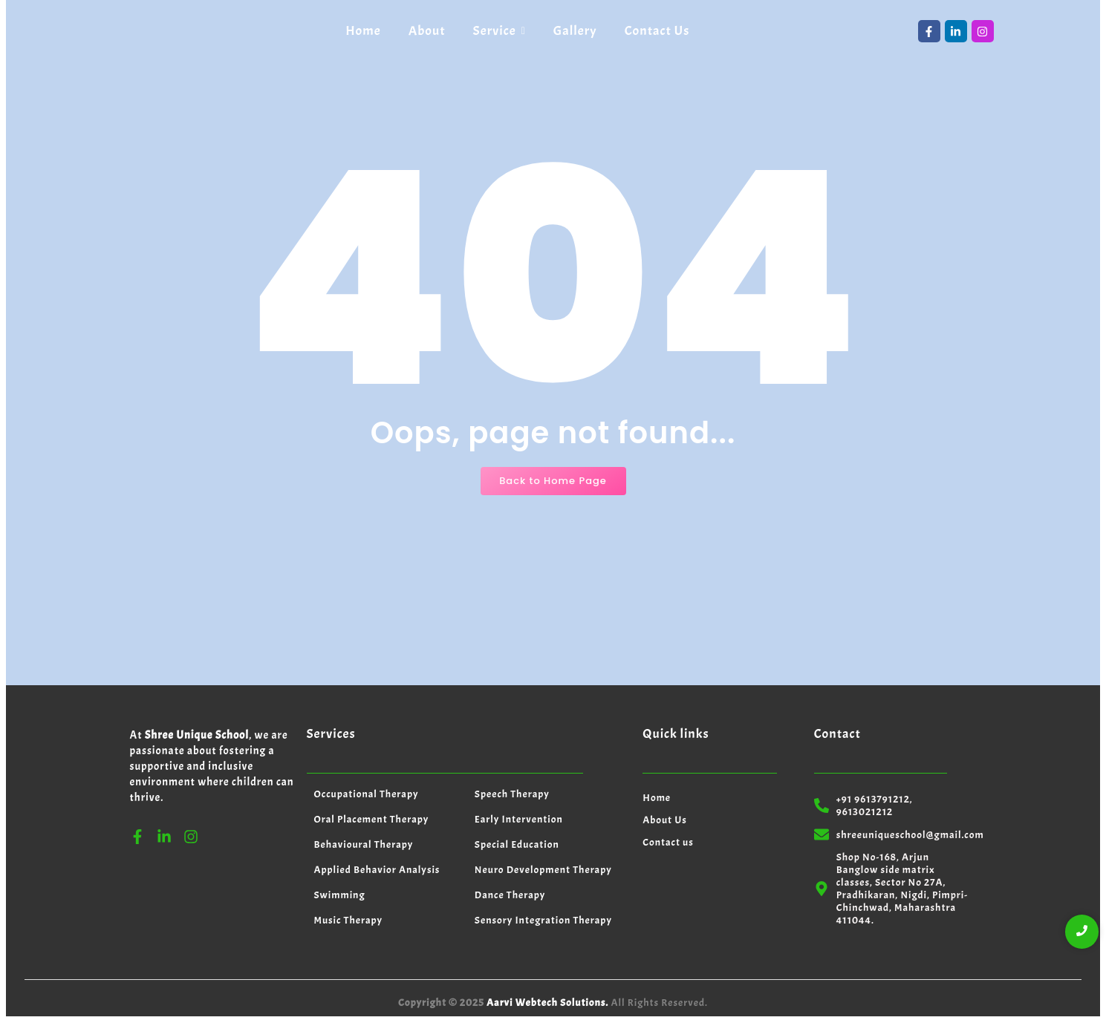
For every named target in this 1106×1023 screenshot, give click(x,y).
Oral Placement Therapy (371, 819)
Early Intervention (519, 819)
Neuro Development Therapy (543, 869)
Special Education (517, 844)
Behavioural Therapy (364, 844)
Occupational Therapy (366, 794)
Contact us (668, 842)
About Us (665, 820)
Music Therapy (348, 920)
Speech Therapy (512, 794)
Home (657, 797)
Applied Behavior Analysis (377, 869)
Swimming (339, 895)
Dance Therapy (510, 895)
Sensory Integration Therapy (543, 920)
